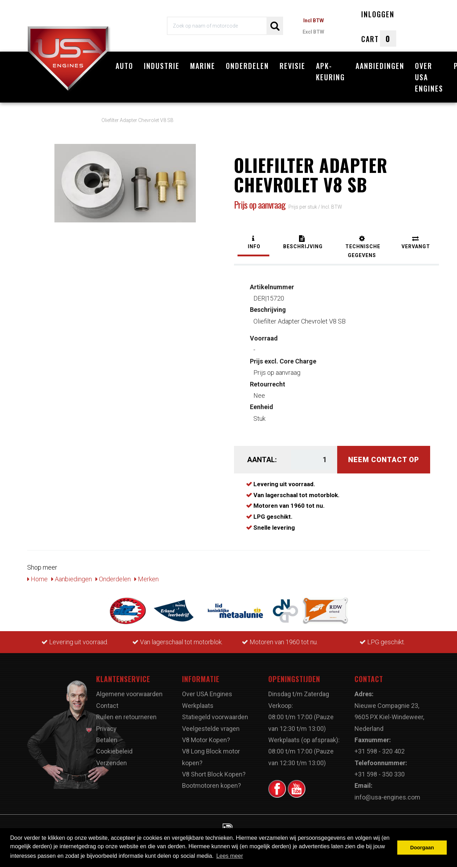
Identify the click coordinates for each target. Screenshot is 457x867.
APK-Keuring (330, 71)
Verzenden (111, 759)
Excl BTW (313, 32)
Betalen (106, 736)
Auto (124, 65)
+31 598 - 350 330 (380, 770)
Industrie (162, 65)
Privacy (106, 724)
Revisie (292, 65)
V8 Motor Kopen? (206, 736)
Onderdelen (247, 65)
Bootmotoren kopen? (211, 782)
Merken (146, 575)
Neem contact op (383, 456)
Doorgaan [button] (422, 847)
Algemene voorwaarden (129, 690)
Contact (107, 701)
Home (37, 575)
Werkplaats (197, 701)
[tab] (253, 239)
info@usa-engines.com (387, 793)
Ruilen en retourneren (126, 713)
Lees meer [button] (229, 856)
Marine (202, 65)
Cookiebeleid (114, 747)
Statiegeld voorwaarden (215, 713)
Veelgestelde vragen (211, 724)
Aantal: (262, 456)
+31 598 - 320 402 (380, 747)
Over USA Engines (429, 77)
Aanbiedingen (380, 65)
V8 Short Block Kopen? (214, 770)
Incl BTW (313, 20)
